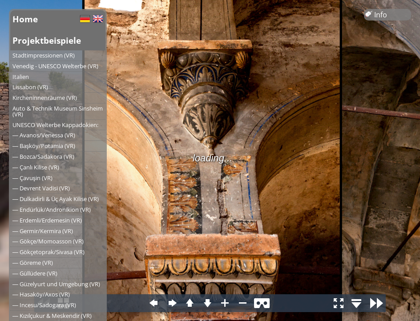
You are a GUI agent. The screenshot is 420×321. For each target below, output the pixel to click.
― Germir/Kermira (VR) (42, 231)
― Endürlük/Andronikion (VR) (51, 210)
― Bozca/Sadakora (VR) (43, 156)
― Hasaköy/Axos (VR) (41, 294)
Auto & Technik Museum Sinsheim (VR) (57, 111)
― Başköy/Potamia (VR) (43, 146)
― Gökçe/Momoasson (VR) (48, 241)
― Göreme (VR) (32, 263)
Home (25, 19)
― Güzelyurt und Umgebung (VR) (56, 284)
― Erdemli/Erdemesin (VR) (47, 220)
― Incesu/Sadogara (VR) (44, 305)
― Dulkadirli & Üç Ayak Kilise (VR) (55, 199)
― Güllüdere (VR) (34, 273)
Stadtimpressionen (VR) (43, 55)
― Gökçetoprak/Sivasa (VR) (48, 252)
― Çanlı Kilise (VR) (35, 167)
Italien (20, 77)
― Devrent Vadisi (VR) (41, 188)
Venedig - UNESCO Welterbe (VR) (55, 66)
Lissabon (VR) (30, 87)
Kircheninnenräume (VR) (44, 98)
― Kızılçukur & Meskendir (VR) (52, 316)
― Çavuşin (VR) (32, 178)
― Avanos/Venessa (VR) (43, 135)
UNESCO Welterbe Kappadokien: (55, 125)
